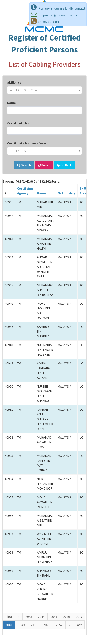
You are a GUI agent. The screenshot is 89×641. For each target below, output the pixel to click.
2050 (34, 625)
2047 (79, 617)
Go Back (64, 165)
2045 (54, 617)
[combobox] (44, 90)
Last (79, 625)
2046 (66, 617)
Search (24, 165)
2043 (28, 617)
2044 (41, 617)
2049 (21, 625)
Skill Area (14, 82)
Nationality (66, 193)
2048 (8, 625)
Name (11, 103)
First (9, 617)
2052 (59, 625)
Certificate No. (18, 123)
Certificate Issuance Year (26, 143)
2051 (46, 625)
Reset (44, 165)
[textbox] (43, 90)
